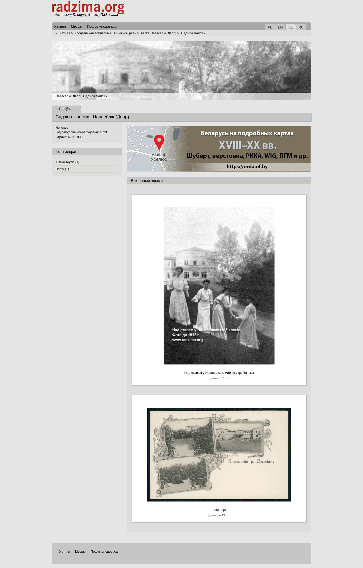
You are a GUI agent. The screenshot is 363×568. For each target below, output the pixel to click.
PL (270, 27)
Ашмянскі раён (125, 33)
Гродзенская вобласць (92, 33)
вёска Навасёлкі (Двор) (158, 33)
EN (280, 27)
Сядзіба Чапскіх (193, 33)
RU (301, 27)
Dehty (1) (62, 169)
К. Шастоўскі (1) (67, 162)
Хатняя (64, 33)
